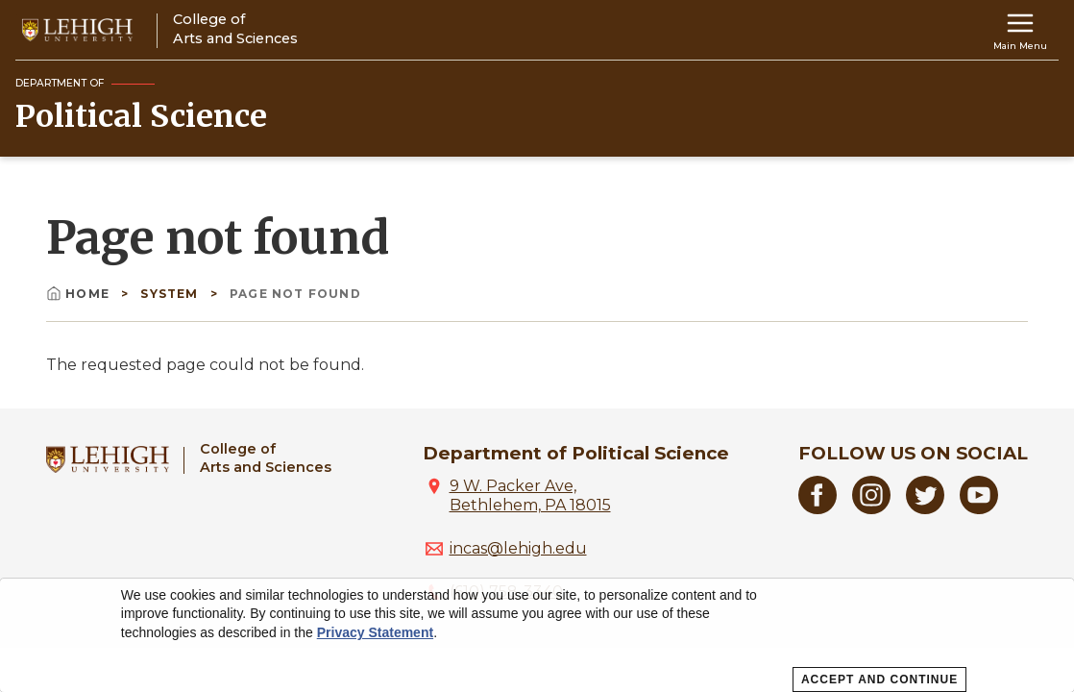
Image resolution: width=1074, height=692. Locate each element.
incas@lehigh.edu (518, 548)
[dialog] (537, 635)
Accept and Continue (879, 679)
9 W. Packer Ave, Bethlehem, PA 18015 (530, 495)
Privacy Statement (375, 632)
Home (79, 293)
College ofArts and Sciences (265, 458)
